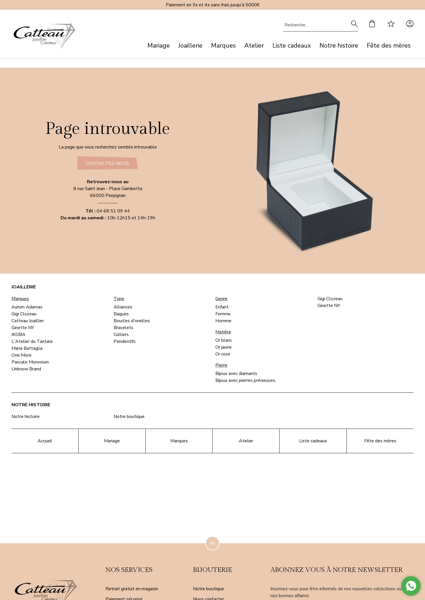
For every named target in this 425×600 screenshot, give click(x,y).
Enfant (222, 307)
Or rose (222, 354)
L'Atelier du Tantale (32, 341)
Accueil (45, 441)
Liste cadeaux (291, 45)
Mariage (158, 45)
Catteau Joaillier (27, 321)
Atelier (254, 45)
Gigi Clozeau (23, 314)
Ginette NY (22, 328)
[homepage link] (46, 36)
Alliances (123, 307)
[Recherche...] (312, 25)
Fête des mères (389, 45)
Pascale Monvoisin (30, 362)
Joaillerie (190, 45)
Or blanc (223, 340)
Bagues (121, 314)
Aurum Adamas (26, 307)
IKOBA (18, 334)
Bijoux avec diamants (236, 373)
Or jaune (223, 347)
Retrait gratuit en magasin (132, 587)
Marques (223, 45)
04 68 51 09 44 (113, 213)
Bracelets (123, 328)
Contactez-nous (107, 163)
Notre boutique (129, 416)
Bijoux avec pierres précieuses (245, 380)
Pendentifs (125, 341)
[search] (354, 25)
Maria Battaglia (26, 348)
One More (21, 355)
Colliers (121, 334)
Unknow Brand (26, 369)
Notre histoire (338, 45)
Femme (223, 314)
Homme (223, 321)
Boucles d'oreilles (132, 321)
